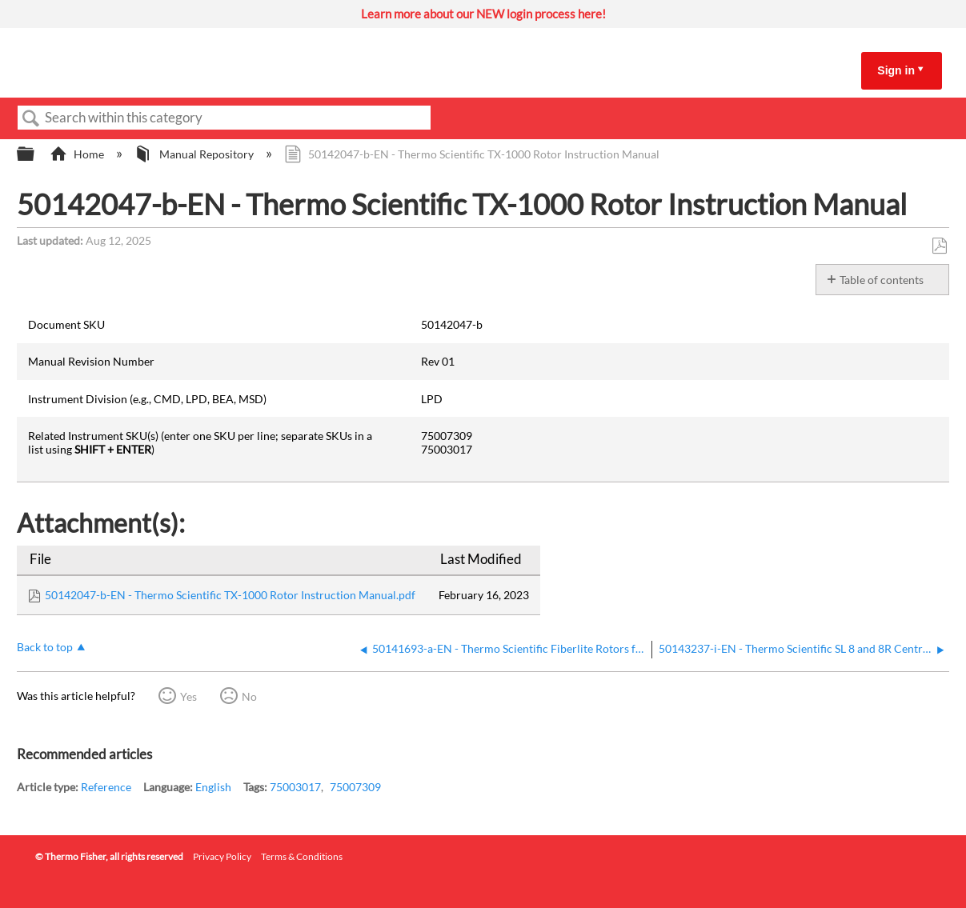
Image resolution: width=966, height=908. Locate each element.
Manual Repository (194, 154)
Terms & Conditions (302, 856)
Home (78, 154)
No (249, 696)
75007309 (355, 787)
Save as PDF (939, 246)
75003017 (295, 787)
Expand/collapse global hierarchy (36, 154)
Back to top (45, 647)
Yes (188, 696)
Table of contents (882, 279)
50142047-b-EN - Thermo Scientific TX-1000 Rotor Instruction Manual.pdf (230, 595)
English (213, 787)
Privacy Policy (222, 856)
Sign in (896, 70)
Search (31, 118)
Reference (106, 787)
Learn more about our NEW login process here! (483, 13)
